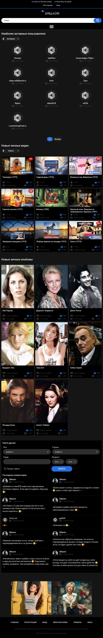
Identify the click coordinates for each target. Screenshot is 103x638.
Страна (55, 447)
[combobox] (27, 451)
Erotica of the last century (43, 2)
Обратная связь (60, 622)
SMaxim (12, 479)
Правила (77, 622)
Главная (15, 622)
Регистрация (48, 5)
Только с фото (13, 469)
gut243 (62, 518)
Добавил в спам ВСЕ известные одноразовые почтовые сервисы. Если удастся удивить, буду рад (25, 489)
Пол (5, 447)
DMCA (89, 622)
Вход (58, 5)
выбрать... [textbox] (10, 452)
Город (5, 457)
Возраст (55, 457)
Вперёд (58, 139)
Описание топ (61, 525)
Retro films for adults (63, 2)
